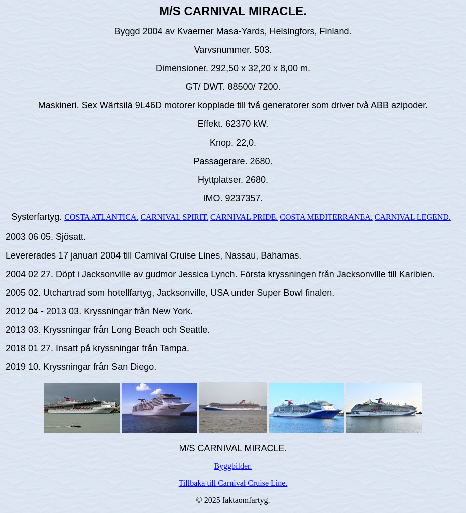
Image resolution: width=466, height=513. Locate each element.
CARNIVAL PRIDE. (244, 217)
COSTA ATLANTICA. (101, 217)
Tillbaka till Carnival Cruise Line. (233, 483)
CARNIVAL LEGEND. (413, 217)
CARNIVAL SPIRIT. (174, 217)
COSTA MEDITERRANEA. (326, 217)
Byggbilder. (233, 466)
